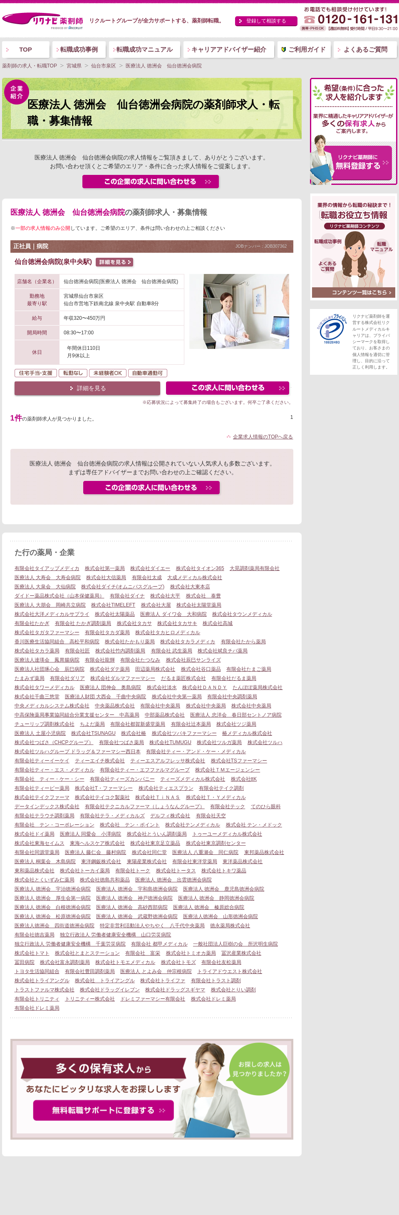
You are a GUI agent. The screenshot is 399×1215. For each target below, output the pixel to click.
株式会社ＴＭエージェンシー (227, 770)
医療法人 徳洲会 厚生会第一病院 (53, 898)
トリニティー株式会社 (90, 999)
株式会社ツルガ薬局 (219, 742)
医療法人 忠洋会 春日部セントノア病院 (235, 715)
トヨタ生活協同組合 (37, 971)
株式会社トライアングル (42, 980)
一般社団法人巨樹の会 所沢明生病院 (235, 944)
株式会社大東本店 (190, 587)
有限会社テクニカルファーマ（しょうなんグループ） (145, 806)
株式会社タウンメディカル (242, 614)
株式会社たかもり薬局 (130, 642)
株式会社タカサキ (177, 623)
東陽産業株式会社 (147, 861)
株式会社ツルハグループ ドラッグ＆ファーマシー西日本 (78, 751)
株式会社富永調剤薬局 (65, 962)
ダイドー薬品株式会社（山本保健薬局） (59, 596)
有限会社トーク (132, 871)
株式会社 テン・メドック (254, 825)
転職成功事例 (79, 49)
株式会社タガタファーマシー (47, 632)
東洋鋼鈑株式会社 (101, 861)
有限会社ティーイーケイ (42, 761)
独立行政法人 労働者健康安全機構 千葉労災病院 (70, 944)
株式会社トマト (32, 953)
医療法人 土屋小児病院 (40, 733)
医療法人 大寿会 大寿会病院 (48, 577)
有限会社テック (227, 806)
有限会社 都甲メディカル (159, 944)
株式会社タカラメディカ (187, 642)
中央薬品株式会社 (115, 706)
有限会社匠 (77, 651)
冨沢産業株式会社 (241, 953)
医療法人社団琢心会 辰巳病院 (49, 669)
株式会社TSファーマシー (239, 761)
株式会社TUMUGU (170, 742)
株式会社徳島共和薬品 (105, 880)
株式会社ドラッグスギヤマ (175, 990)
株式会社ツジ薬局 (236, 724)
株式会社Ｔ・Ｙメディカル (216, 797)
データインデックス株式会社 (47, 806)
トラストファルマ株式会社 (44, 990)
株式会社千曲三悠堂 (37, 697)
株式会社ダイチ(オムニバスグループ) (122, 587)
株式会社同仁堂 (149, 852)
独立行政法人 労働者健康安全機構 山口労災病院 (115, 935)
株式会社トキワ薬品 (223, 871)
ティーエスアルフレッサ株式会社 (167, 761)
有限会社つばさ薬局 (121, 742)
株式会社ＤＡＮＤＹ (204, 687)
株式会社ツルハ (265, 742)
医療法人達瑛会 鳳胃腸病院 (47, 660)
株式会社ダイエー (150, 568)
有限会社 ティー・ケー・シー (49, 779)
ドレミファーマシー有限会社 (152, 999)
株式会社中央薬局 (206, 706)
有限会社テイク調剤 (221, 788)
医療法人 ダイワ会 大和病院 (173, 614)
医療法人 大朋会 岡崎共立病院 (50, 605)
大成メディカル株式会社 (194, 577)
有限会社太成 (147, 577)
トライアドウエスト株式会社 (229, 971)
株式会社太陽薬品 (115, 614)
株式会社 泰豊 (203, 596)
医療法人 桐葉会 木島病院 (45, 861)
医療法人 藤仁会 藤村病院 (95, 852)
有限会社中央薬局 (160, 706)
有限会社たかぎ (32, 623)
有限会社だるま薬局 (233, 678)
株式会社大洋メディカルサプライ (52, 614)
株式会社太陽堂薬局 (198, 605)
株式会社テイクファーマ (42, 797)
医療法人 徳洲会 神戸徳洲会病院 (134, 898)
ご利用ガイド (307, 49)
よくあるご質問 (365, 49)
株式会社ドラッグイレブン (110, 990)
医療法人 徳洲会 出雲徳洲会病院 (173, 880)
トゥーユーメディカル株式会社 (227, 834)
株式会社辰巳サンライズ (193, 660)
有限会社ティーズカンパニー (122, 779)
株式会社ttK (244, 779)
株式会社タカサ (134, 623)
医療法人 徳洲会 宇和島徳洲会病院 (136, 889)
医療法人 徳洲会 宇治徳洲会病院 (53, 889)
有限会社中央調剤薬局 (232, 697)
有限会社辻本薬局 (191, 724)
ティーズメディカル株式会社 (192, 779)
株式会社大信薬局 (106, 577)
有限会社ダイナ (127, 596)
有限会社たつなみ (140, 660)
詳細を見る (91, 388)
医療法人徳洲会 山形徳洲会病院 (220, 916)
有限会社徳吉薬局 (35, 935)
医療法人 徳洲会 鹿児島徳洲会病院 (223, 889)
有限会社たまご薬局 (248, 669)
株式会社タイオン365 (200, 568)
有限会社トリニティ (37, 999)
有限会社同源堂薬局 (37, 852)
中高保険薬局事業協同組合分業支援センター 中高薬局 (77, 715)
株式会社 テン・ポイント (130, 825)
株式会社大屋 (156, 605)
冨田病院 (25, 962)
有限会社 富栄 (142, 953)
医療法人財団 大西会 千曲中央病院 (105, 697)
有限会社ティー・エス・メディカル (54, 770)
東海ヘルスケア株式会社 (97, 843)
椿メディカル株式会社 (247, 733)
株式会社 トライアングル (105, 980)
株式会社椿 (133, 733)
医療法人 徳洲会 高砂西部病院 (131, 907)
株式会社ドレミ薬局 (213, 999)
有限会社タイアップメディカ (47, 568)
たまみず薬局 (30, 678)
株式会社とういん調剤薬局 (157, 834)
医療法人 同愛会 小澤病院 (90, 834)
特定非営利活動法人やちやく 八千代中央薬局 (152, 926)
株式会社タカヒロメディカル (167, 632)
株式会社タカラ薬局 (37, 651)
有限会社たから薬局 (243, 642)
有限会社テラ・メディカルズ (112, 816)
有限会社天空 (211, 816)
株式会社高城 (218, 623)
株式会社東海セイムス (39, 843)
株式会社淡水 (162, 687)
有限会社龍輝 (100, 660)
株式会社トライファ (162, 980)
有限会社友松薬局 (221, 962)
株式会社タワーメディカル (44, 687)
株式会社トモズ (178, 962)
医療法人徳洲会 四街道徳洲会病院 (54, 926)
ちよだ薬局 (92, 724)
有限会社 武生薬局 (171, 651)
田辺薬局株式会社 (155, 669)
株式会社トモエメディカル (125, 962)
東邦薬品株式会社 (264, 852)
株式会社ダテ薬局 (110, 669)
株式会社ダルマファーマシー (122, 678)
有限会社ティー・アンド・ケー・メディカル (196, 751)
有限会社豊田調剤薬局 (90, 971)
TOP (25, 49)
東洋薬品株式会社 (243, 861)
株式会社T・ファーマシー (104, 788)
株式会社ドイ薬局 (35, 834)
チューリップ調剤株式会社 (44, 724)
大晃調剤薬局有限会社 (255, 568)
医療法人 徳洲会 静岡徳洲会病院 (216, 898)
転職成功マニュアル (144, 49)
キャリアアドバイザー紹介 (228, 49)
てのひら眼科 (266, 806)
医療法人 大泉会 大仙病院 (45, 587)
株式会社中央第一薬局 (177, 697)
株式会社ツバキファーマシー (184, 733)
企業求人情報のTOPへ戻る (263, 437)
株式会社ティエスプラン (166, 788)
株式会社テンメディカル (192, 825)
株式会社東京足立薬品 (155, 843)
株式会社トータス (176, 871)
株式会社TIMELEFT (113, 605)
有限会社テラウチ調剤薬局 (44, 816)
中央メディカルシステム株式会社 (52, 706)
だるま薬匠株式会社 (183, 678)
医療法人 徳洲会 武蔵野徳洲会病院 (136, 916)
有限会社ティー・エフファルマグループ (145, 770)
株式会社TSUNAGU (93, 733)
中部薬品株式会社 (165, 715)
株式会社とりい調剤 (233, 990)
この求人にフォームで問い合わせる (228, 389)
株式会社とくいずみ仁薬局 (44, 880)
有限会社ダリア (67, 678)
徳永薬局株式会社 (230, 926)
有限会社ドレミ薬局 (37, 1008)
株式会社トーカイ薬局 (85, 871)
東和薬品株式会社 (35, 871)
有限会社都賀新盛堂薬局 (137, 724)
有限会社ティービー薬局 (42, 788)
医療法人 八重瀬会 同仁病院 (205, 852)
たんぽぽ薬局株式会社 (258, 687)
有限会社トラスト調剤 (216, 980)
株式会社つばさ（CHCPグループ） (54, 742)
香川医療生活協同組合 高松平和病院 (57, 642)
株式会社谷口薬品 (201, 669)
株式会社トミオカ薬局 (191, 953)
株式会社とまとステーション (87, 953)
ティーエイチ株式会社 (100, 761)
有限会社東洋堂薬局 (194, 861)
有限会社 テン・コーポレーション (54, 825)
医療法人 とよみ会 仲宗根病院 (155, 971)
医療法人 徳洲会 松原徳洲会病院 (53, 916)
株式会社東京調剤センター (216, 843)
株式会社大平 (165, 596)
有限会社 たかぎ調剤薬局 (83, 623)
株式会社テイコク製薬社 (102, 797)
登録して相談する (266, 21)
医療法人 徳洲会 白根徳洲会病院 (53, 907)
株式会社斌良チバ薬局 (223, 651)
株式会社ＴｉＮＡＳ (157, 797)
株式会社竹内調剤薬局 (120, 651)
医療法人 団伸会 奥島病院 (110, 687)
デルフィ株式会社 (170, 816)
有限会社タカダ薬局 (107, 632)
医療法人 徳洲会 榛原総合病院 (208, 907)
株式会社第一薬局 (105, 568)
